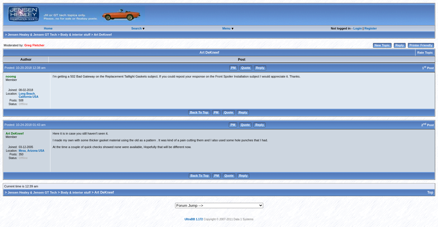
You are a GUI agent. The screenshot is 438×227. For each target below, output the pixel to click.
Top (430, 192)
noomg (11, 76)
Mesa (22, 150)
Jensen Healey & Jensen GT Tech (32, 34)
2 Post (427, 125)
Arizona (32, 150)
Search (136, 28)
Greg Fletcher (34, 45)
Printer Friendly (421, 45)
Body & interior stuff (75, 34)
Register (370, 28)
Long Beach (27, 93)
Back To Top (199, 112)
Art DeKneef (15, 133)
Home (48, 28)
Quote (245, 67)
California (25, 96)
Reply (399, 45)
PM (233, 67)
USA (35, 96)
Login (357, 28)
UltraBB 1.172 (194, 219)
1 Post (428, 68)
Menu (226, 28)
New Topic (382, 45)
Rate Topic (425, 52)
